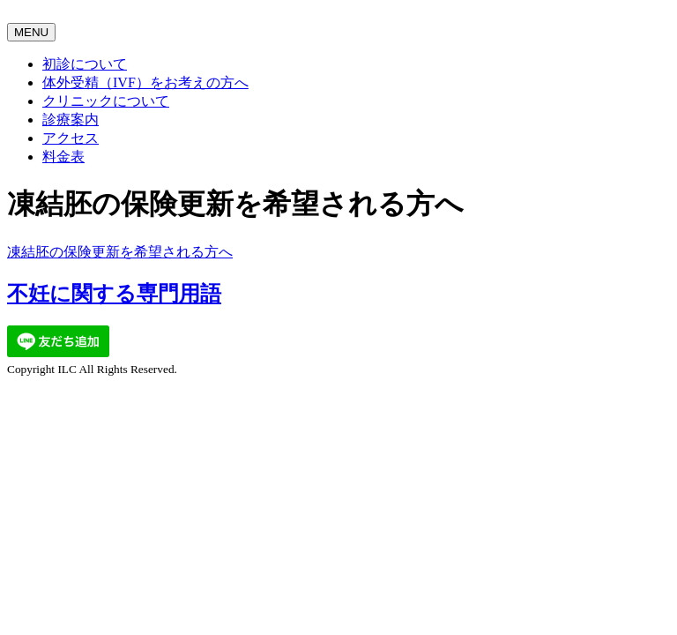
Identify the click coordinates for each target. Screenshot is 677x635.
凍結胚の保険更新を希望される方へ (120, 251)
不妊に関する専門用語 (114, 293)
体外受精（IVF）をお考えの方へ (145, 82)
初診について (84, 63)
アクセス (70, 138)
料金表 (63, 156)
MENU (31, 32)
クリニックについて (105, 100)
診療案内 (70, 119)
